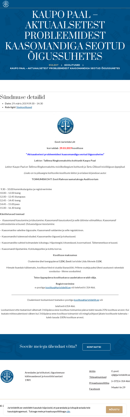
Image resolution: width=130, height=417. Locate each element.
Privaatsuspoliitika (99, 382)
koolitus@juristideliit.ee (58, 287)
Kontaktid (94, 347)
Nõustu (114, 409)
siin (68, 411)
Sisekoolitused (24, 107)
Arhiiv (92, 371)
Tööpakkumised (97, 376)
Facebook (94, 388)
